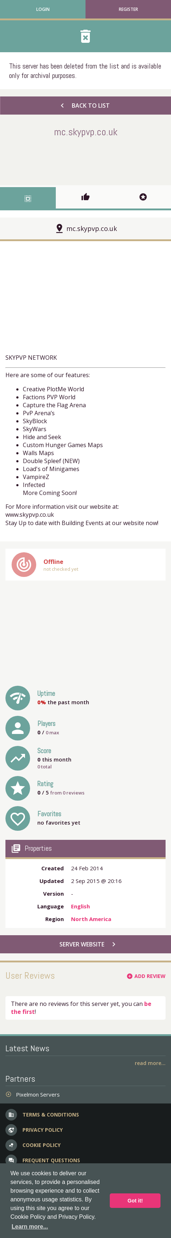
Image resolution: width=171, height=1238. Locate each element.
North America (91, 919)
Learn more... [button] (30, 1226)
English (80, 906)
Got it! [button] (135, 1201)
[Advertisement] (85, 160)
